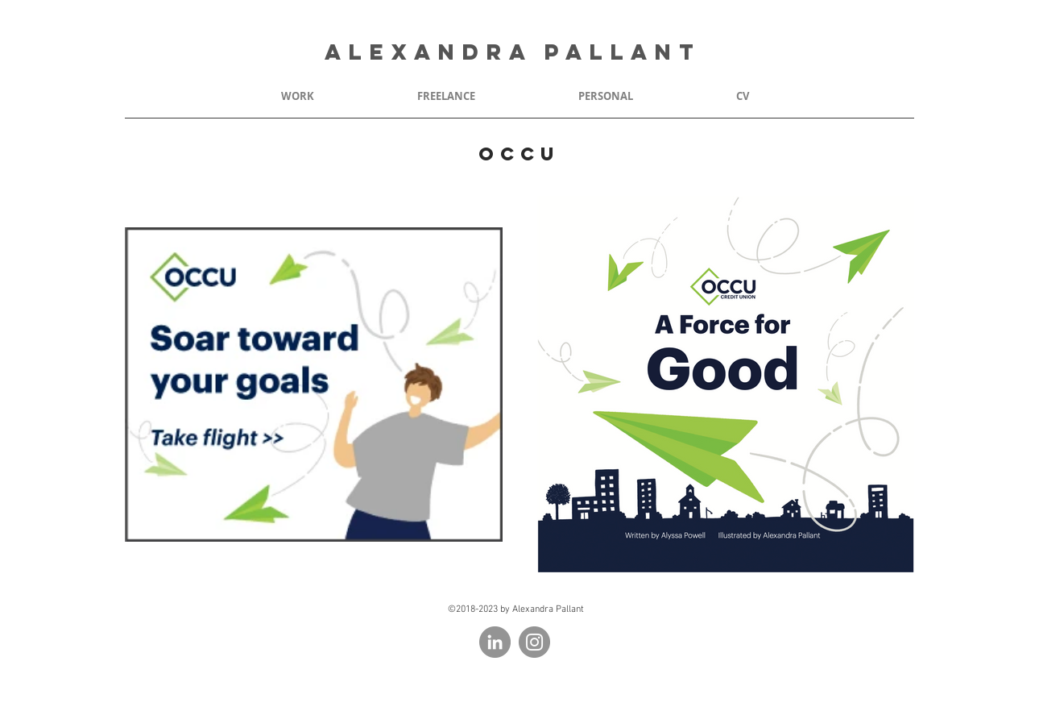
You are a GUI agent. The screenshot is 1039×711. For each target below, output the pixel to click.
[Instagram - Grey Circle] (534, 642)
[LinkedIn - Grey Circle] (495, 642)
